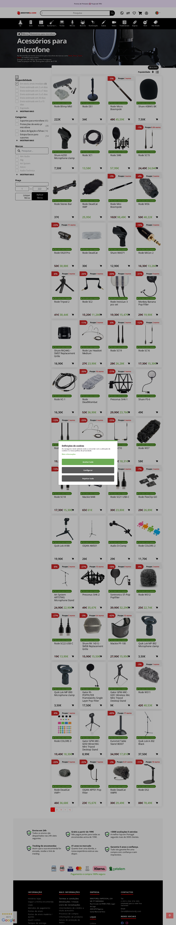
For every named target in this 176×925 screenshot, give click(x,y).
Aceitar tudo (88, 462)
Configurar (88, 470)
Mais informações (69, 454)
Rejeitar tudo (88, 478)
